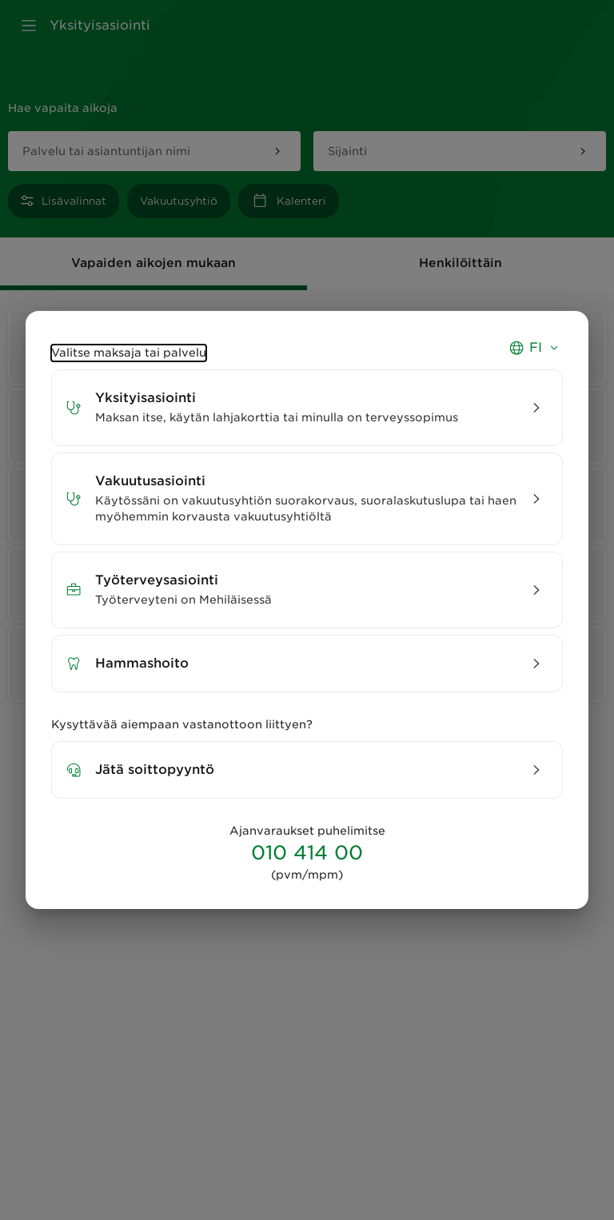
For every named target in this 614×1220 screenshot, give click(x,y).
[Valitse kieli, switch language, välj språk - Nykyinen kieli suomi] (535, 354)
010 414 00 (307, 852)
